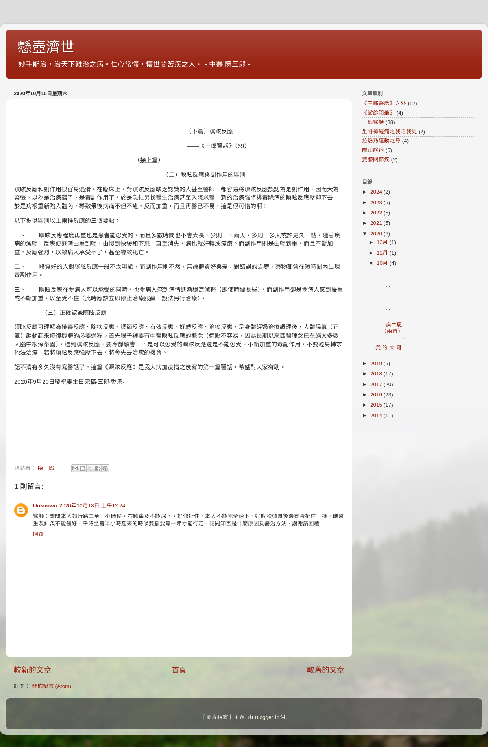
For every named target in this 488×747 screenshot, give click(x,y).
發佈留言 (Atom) (51, 686)
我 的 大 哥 (388, 348)
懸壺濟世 (46, 47)
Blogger (264, 717)
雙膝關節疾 (376, 160)
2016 (377, 395)
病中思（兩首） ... (393, 327)
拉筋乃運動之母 (381, 141)
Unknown (45, 505)
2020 (377, 234)
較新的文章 (32, 670)
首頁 (179, 670)
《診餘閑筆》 (378, 113)
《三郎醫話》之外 (384, 103)
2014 (377, 415)
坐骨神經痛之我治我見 (389, 132)
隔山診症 (373, 150)
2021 (377, 223)
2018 (377, 374)
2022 (377, 213)
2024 (377, 192)
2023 (377, 202)
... (393, 278)
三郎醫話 (373, 122)
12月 (383, 242)
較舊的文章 (325, 670)
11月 (383, 253)
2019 (377, 363)
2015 (377, 405)
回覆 (38, 534)
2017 (377, 384)
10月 (383, 263)
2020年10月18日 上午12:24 (92, 505)
